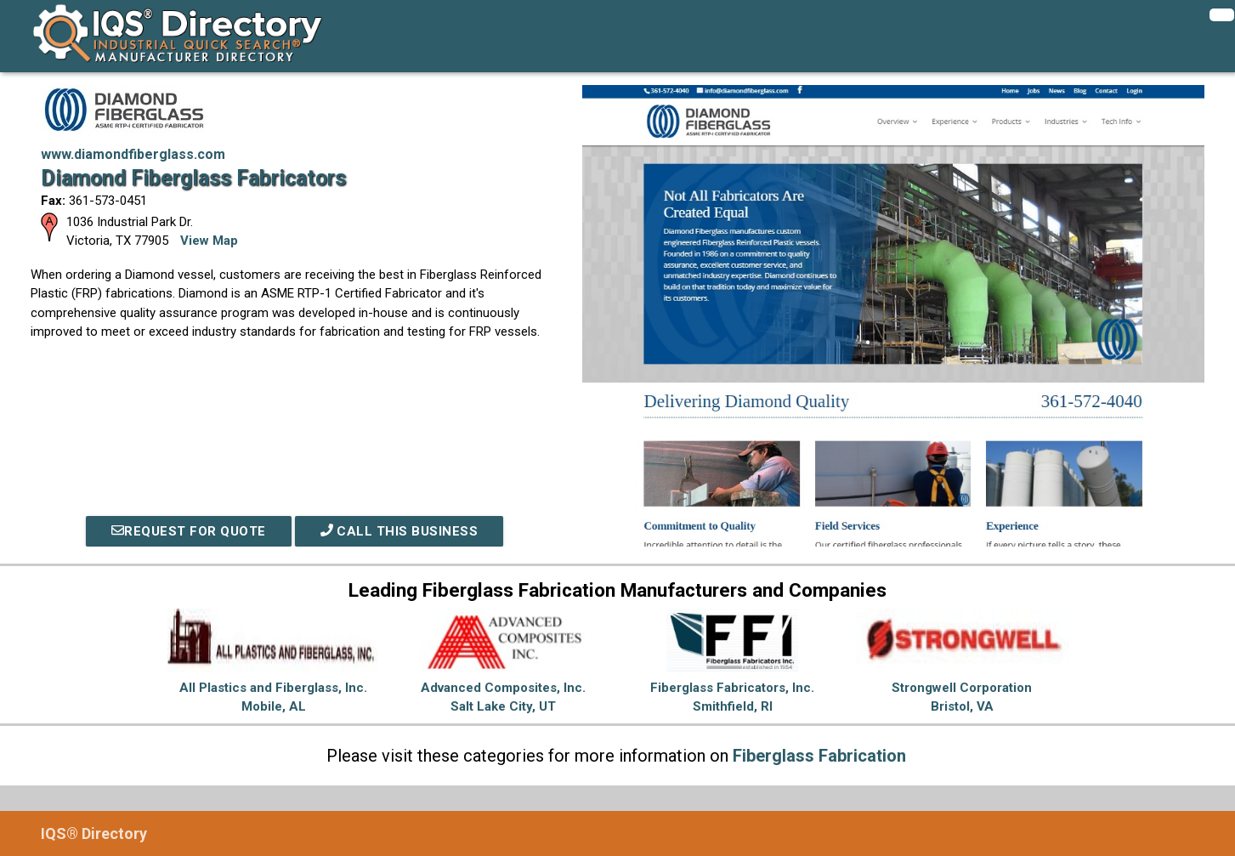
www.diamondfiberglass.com (133, 154)
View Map (209, 240)
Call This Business (399, 531)
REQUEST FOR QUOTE (188, 531)
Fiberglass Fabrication (819, 755)
